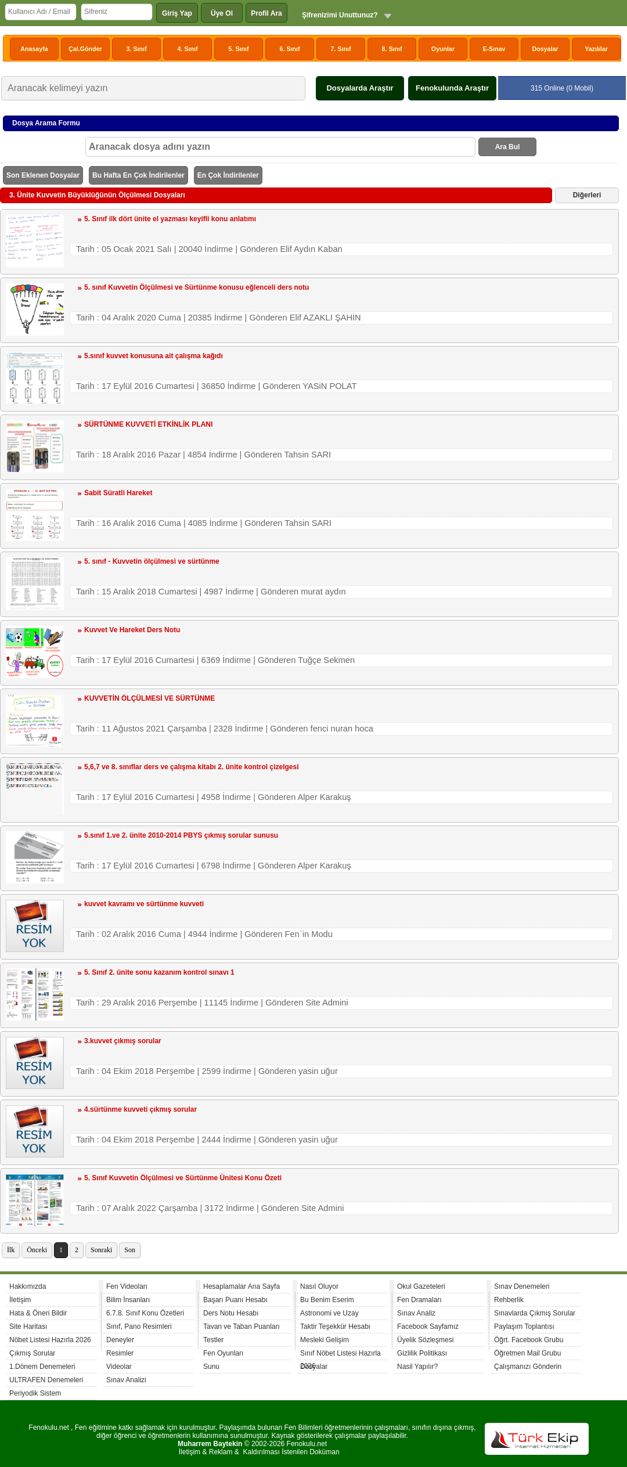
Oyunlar (443, 48)
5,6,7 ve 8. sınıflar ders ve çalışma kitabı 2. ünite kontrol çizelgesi (191, 767)
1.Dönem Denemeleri (42, 1367)
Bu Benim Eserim (327, 1300)
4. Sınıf (188, 48)
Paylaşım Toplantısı (524, 1326)
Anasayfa (34, 48)
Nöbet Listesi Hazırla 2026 (50, 1340)
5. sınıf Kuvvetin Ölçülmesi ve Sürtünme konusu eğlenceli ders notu (196, 287)
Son (129, 1250)
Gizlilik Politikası (422, 1353)
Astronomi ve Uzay (329, 1313)
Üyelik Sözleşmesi (425, 1340)
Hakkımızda (27, 1286)
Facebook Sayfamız (428, 1326)
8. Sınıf (392, 48)
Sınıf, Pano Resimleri (139, 1326)
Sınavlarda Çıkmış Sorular (534, 1313)
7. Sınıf (341, 48)
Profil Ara (266, 13)
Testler (213, 1340)
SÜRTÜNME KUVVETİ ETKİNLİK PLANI (148, 424)
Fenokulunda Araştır (452, 88)
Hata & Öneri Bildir (38, 1313)
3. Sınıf (137, 48)
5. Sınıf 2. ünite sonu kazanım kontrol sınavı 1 (159, 972)
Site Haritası (28, 1326)
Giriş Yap (177, 13)
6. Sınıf (290, 48)
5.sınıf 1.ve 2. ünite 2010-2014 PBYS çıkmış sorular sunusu (181, 835)
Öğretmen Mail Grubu (527, 1353)
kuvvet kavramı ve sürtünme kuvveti (144, 904)
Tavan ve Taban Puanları (241, 1326)
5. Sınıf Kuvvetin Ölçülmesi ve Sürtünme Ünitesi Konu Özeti (183, 1178)
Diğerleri (587, 195)
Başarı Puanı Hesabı (235, 1300)
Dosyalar (545, 48)
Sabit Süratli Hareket (118, 493)
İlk (11, 1250)
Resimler (120, 1353)
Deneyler (120, 1340)
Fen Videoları (126, 1286)
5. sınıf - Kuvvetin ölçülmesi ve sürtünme (151, 561)
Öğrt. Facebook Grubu (528, 1340)
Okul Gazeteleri (421, 1286)
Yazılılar (596, 48)
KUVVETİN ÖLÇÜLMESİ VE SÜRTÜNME (149, 698)
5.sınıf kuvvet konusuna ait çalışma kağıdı (153, 356)
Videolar (119, 1367)
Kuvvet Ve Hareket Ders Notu (132, 630)
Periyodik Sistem (35, 1393)
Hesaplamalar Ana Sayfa (241, 1286)
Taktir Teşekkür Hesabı (335, 1326)
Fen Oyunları (223, 1353)
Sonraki (101, 1250)
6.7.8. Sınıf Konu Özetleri (145, 1313)
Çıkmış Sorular (32, 1353)
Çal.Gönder (85, 48)
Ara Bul (507, 147)
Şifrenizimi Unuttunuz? (340, 15)
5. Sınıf (239, 48)
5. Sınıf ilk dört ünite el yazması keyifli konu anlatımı (170, 219)
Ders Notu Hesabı (230, 1313)
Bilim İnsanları (128, 1300)
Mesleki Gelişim (324, 1340)
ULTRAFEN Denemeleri (46, 1380)
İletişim (20, 1300)
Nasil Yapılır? (417, 1367)
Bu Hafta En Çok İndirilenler (138, 175)
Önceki (37, 1250)
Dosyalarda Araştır (359, 88)
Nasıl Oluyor (319, 1286)
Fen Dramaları (419, 1300)
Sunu (211, 1367)
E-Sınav (493, 48)
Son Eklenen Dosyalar (43, 175)
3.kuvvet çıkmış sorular (122, 1041)
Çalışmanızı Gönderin (527, 1367)
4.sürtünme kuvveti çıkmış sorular (140, 1109)
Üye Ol (222, 13)
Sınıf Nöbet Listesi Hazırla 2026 (340, 1354)
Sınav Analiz (416, 1313)
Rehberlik (509, 1300)
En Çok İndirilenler (228, 175)
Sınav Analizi (126, 1380)
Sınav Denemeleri (521, 1286)
